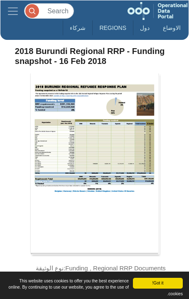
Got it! (157, 283)
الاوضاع (172, 28)
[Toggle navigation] (13, 11)
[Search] (49, 11)
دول (145, 28)
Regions (112, 28)
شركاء (78, 28)
